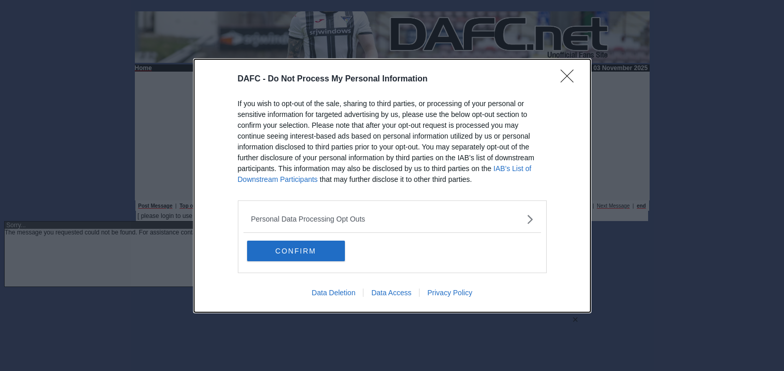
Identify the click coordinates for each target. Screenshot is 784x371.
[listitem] (392, 219)
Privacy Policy (449, 293)
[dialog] (392, 185)
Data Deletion (334, 293)
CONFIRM (295, 251)
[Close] (570, 79)
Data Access (391, 293)
